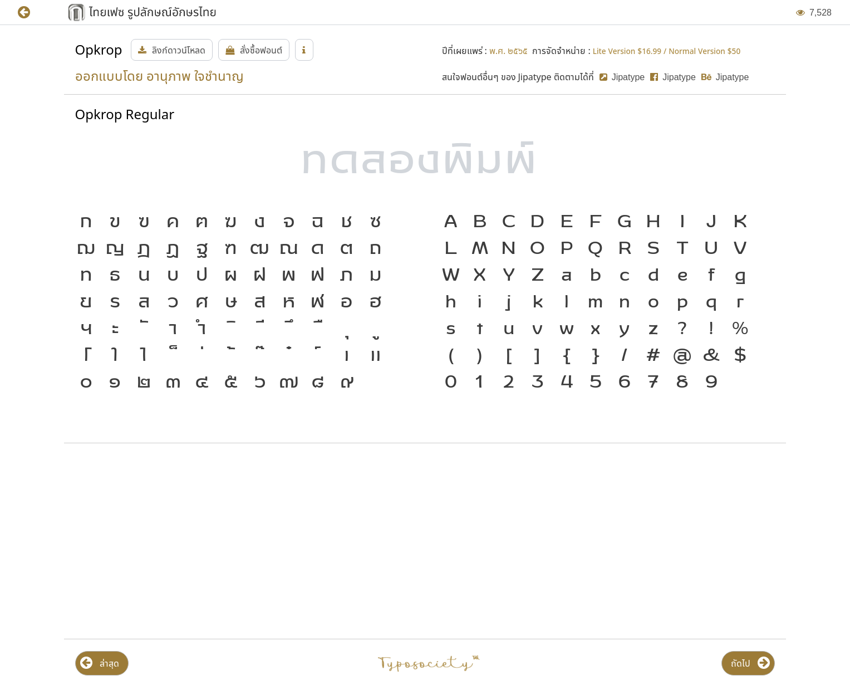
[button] (32, 12)
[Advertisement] (181, 541)
